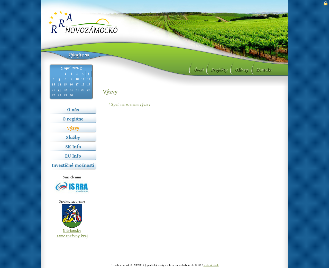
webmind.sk (211, 265)
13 (53, 84)
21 (59, 90)
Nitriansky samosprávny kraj (72, 233)
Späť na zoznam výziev (131, 104)
